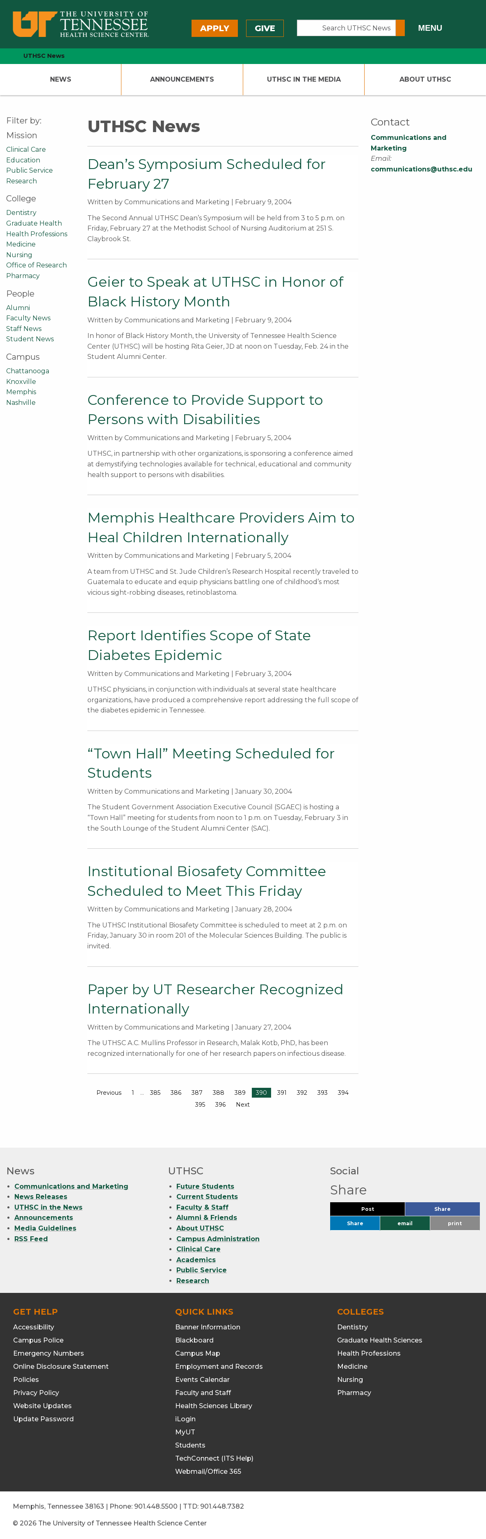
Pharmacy (23, 276)
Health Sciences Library (213, 1406)
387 (197, 1092)
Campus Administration (218, 1239)
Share (456, 1211)
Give (265, 28)
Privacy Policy (36, 1393)
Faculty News (28, 318)
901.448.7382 (222, 1506)
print (455, 1223)
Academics (196, 1260)
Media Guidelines (45, 1228)
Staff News (23, 329)
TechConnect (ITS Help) (214, 1458)
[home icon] (4, 56)
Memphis (21, 392)
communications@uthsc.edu (421, 169)
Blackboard (194, 1340)
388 (218, 1092)
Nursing (19, 255)
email (405, 1223)
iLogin (185, 1419)
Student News (30, 339)
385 (155, 1092)
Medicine (21, 244)
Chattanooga (27, 371)
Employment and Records (219, 1366)
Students (190, 1445)
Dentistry (21, 213)
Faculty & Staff (202, 1207)
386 (176, 1092)
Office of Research (36, 265)
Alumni (18, 308)
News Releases (40, 1197)
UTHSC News (44, 55)
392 (302, 1092)
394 (343, 1092)
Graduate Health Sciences (379, 1340)
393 (322, 1092)
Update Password (43, 1419)
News (60, 79)
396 (220, 1104)
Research (21, 181)
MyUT (185, 1432)
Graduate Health (34, 223)
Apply (214, 28)
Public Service (29, 170)
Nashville (21, 402)
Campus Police (38, 1340)
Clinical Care (26, 149)
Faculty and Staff (203, 1393)
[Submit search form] (400, 28)
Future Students (205, 1186)
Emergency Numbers (48, 1353)
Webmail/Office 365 (208, 1471)
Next (243, 1104)
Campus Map (197, 1353)
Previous (108, 1092)
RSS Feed (31, 1239)
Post (377, 1211)
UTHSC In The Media (304, 79)
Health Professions (36, 234)
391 (282, 1092)
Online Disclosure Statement (61, 1366)
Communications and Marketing (71, 1186)
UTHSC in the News (48, 1207)
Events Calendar (202, 1380)
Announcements (182, 79)
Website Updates (42, 1406)
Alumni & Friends (206, 1218)
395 (200, 1104)
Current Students (207, 1197)
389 (240, 1092)
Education (23, 160)
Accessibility (33, 1327)
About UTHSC (425, 79)
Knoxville (21, 382)
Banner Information (207, 1327)
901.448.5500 (156, 1506)
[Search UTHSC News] (346, 28)
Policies (26, 1380)
